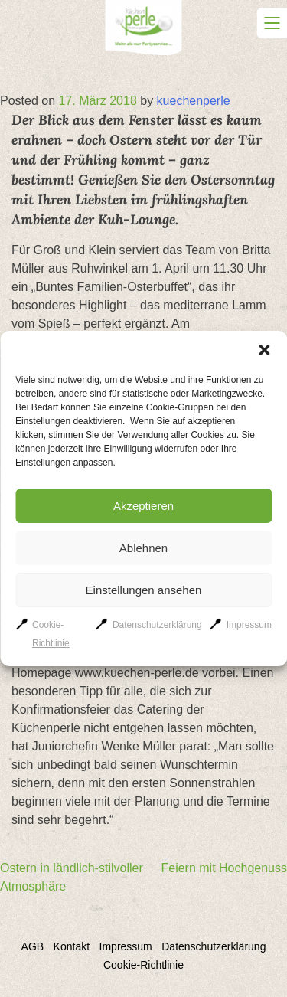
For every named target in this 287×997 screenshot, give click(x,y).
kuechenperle (193, 100)
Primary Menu (271, 23)
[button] (264, 350)
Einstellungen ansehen (144, 590)
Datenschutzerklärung (157, 624)
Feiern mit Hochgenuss (224, 867)
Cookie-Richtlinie (143, 965)
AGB (32, 946)
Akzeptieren (143, 505)
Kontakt (72, 946)
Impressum (249, 624)
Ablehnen (143, 547)
